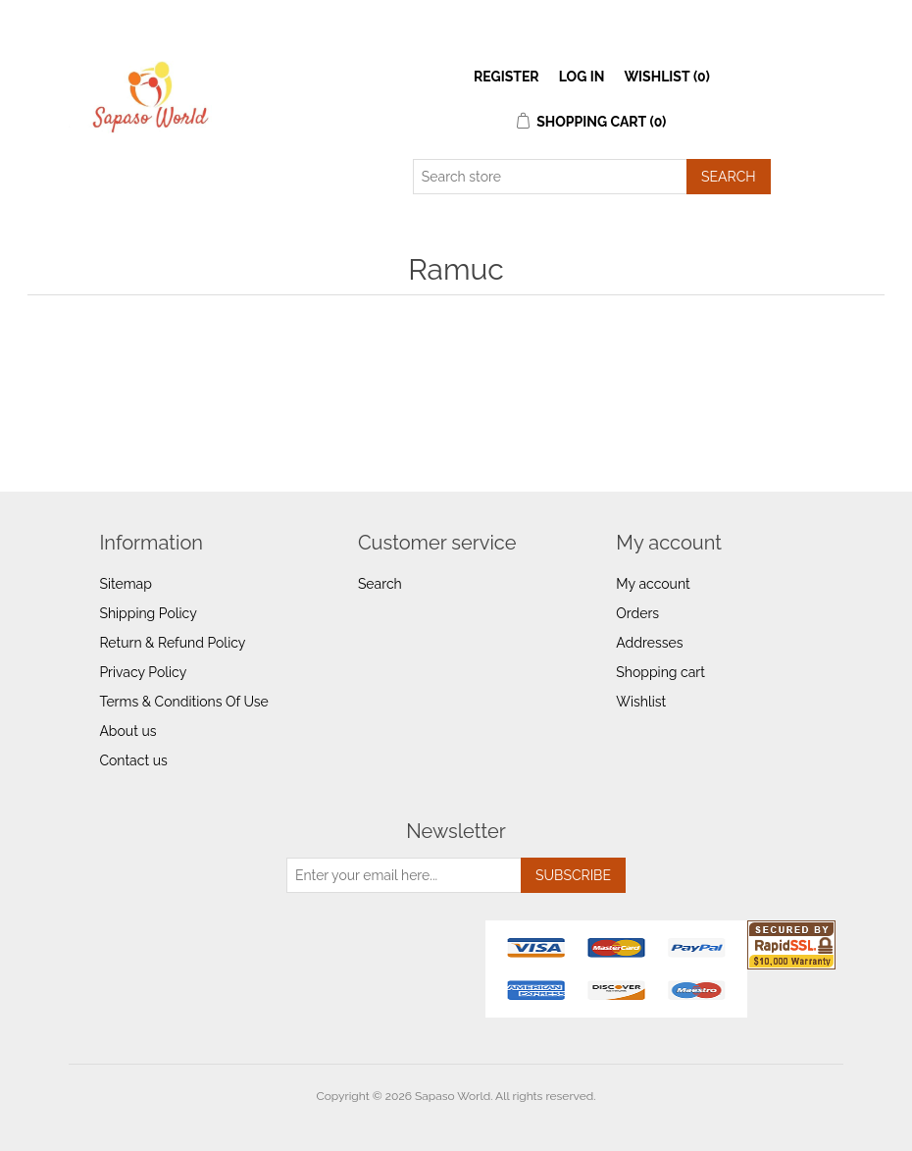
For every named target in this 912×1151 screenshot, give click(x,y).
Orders (637, 613)
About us (127, 731)
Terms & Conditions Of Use (183, 701)
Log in (582, 76)
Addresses (649, 643)
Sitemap (125, 584)
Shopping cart (660, 672)
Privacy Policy (142, 672)
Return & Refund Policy (172, 643)
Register (506, 76)
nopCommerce (490, 1119)
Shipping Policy (147, 613)
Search (380, 584)
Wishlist (641, 701)
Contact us (133, 760)
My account (652, 584)
